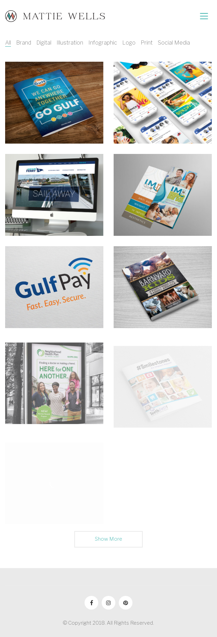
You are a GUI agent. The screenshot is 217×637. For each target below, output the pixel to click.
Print (147, 42)
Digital (43, 42)
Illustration (69, 42)
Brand (23, 42)
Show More (108, 541)
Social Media (174, 42)
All (8, 42)
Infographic (102, 42)
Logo (129, 42)
